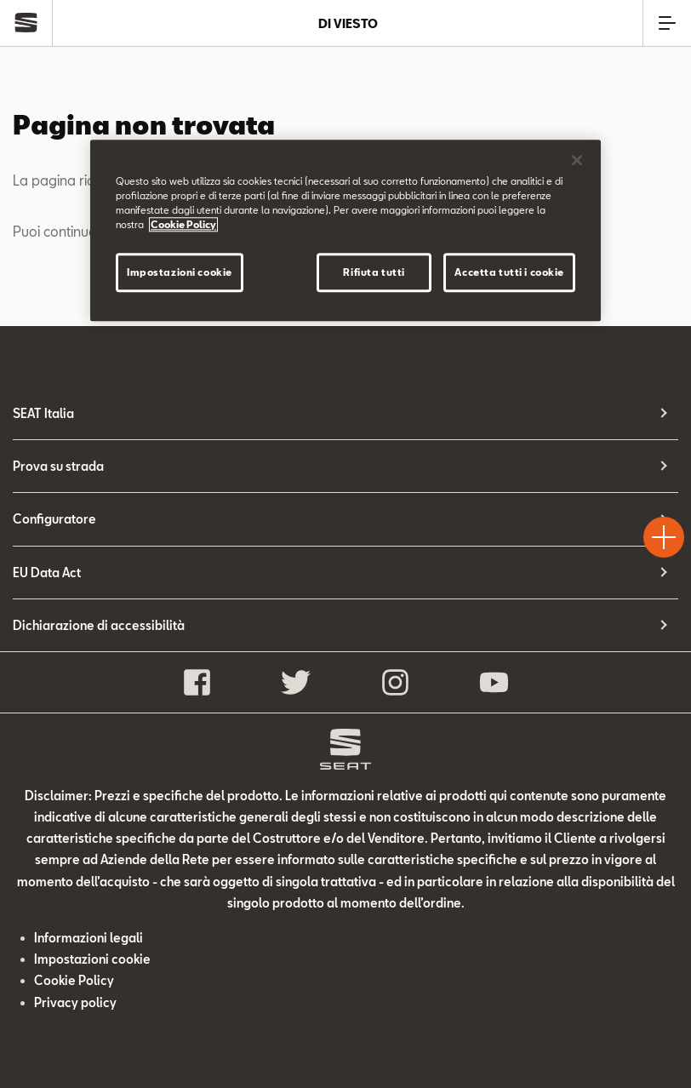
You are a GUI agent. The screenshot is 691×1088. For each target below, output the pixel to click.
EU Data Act (47, 572)
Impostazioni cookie (92, 959)
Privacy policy (75, 1002)
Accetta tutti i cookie (509, 272)
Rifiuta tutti (373, 272)
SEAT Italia (43, 413)
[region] (345, 230)
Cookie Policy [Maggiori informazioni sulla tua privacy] (183, 224)
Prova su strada (58, 466)
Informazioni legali (88, 938)
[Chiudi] (577, 160)
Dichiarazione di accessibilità (99, 625)
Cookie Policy (74, 980)
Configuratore (54, 519)
